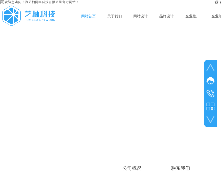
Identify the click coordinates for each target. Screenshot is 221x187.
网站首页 (88, 16)
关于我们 (114, 16)
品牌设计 (166, 16)
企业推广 (192, 16)
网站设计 (140, 16)
